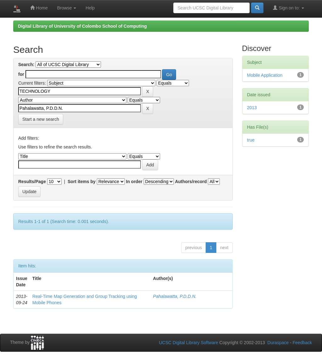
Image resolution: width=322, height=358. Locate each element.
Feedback (302, 342)
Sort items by (82, 181)
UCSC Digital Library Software (188, 342)
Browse (66, 7)
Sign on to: (288, 7)
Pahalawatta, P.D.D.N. (175, 296)
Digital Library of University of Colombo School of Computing (82, 26)
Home (38, 7)
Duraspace (278, 342)
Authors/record (191, 181)
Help (90, 7)
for (21, 74)
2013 (252, 107)
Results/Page (32, 181)
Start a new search (40, 119)
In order (134, 181)
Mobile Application (265, 75)
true (251, 140)
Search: (26, 64)
